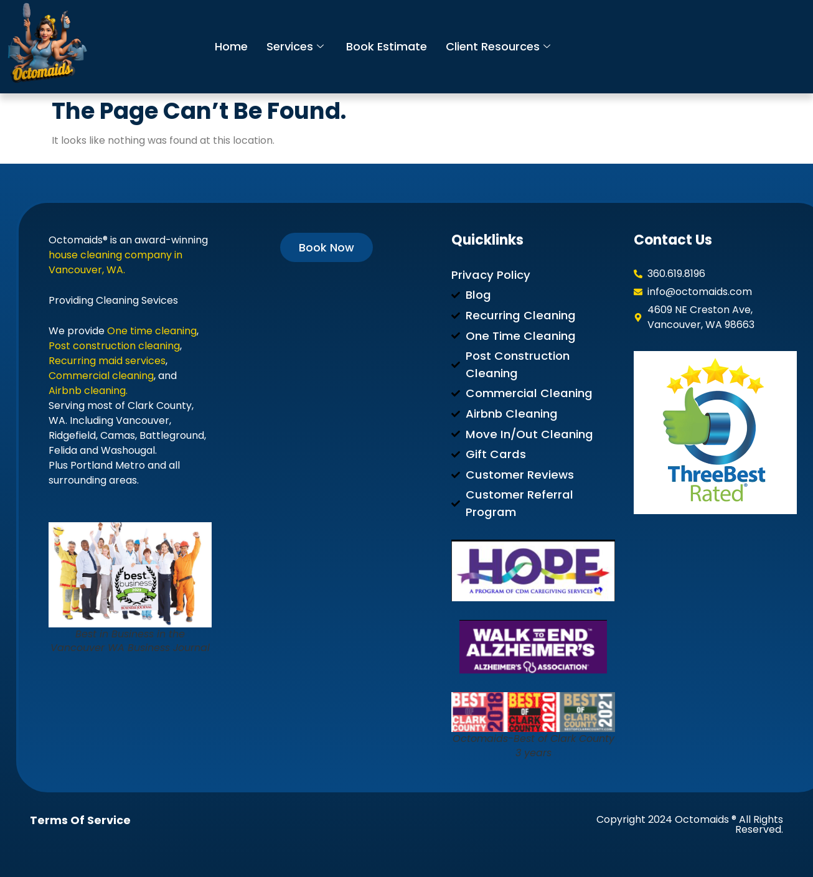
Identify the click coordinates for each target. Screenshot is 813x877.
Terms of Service (80, 820)
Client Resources (504, 46)
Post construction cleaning (114, 346)
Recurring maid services (107, 361)
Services (297, 46)
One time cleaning (152, 331)
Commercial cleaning (101, 375)
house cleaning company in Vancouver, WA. (115, 262)
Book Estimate (390, 46)
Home (232, 46)
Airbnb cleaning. (88, 390)
